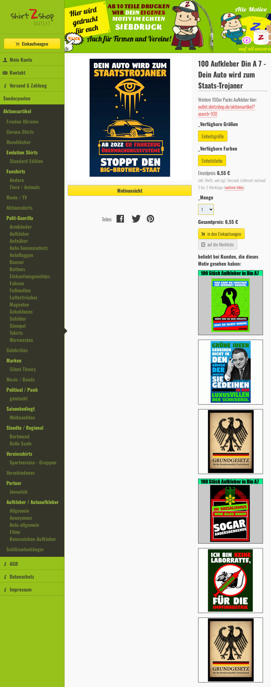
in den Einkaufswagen (220, 233)
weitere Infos (234, 187)
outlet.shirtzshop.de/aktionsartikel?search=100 (226, 110)
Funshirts (15, 171)
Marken (14, 360)
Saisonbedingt (20, 408)
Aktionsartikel (17, 110)
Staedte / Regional (24, 427)
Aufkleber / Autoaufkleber (32, 501)
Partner (14, 482)
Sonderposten (17, 98)
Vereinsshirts (19, 453)
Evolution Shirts (22, 152)
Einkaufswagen (31, 43)
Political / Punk (22, 389)
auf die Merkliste (217, 244)
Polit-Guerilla (19, 217)
